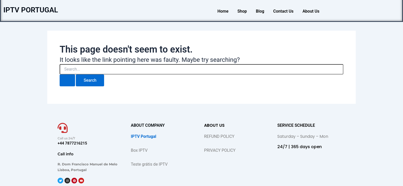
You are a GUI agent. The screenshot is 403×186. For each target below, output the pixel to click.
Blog (260, 11)
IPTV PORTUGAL (32, 9)
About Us (311, 11)
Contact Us (283, 11)
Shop (242, 11)
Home (222, 11)
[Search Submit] (67, 80)
